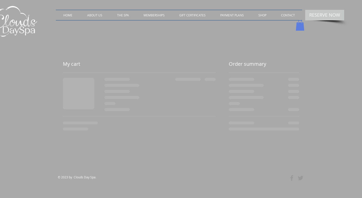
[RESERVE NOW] (324, 15)
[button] (262, 15)
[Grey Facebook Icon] (291, 178)
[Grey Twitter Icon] (300, 178)
